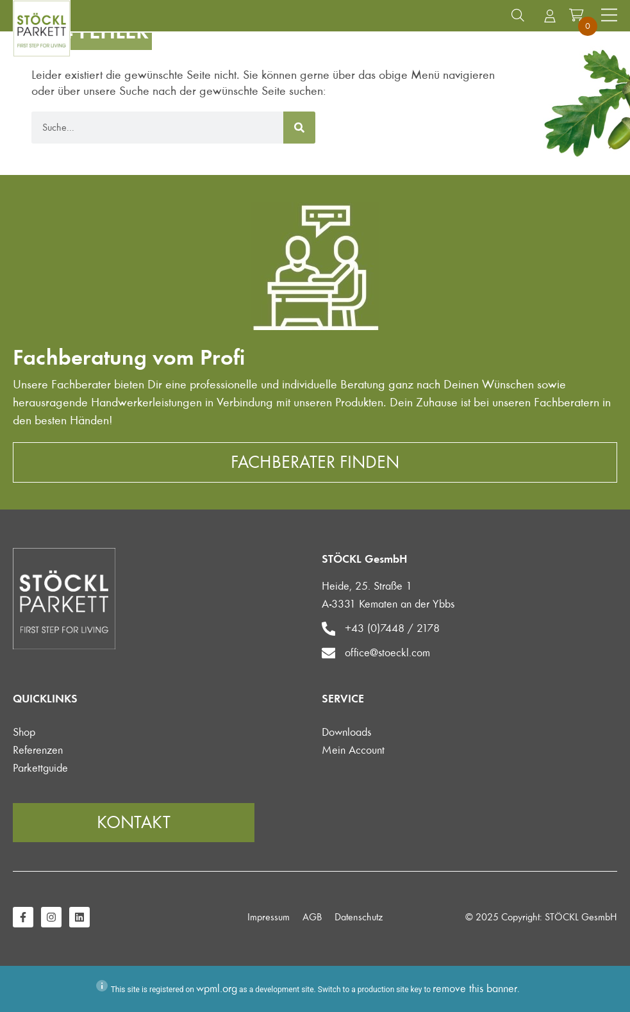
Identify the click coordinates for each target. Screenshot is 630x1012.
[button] (517, 15)
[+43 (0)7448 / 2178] (329, 629)
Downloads (346, 732)
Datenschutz (359, 917)
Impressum (268, 917)
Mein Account (353, 750)
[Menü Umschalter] (609, 15)
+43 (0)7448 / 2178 (392, 628)
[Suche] (299, 128)
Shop (24, 732)
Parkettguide (40, 768)
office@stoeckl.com (388, 652)
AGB (312, 917)
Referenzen (38, 750)
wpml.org (216, 988)
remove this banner (475, 988)
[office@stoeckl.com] (329, 653)
